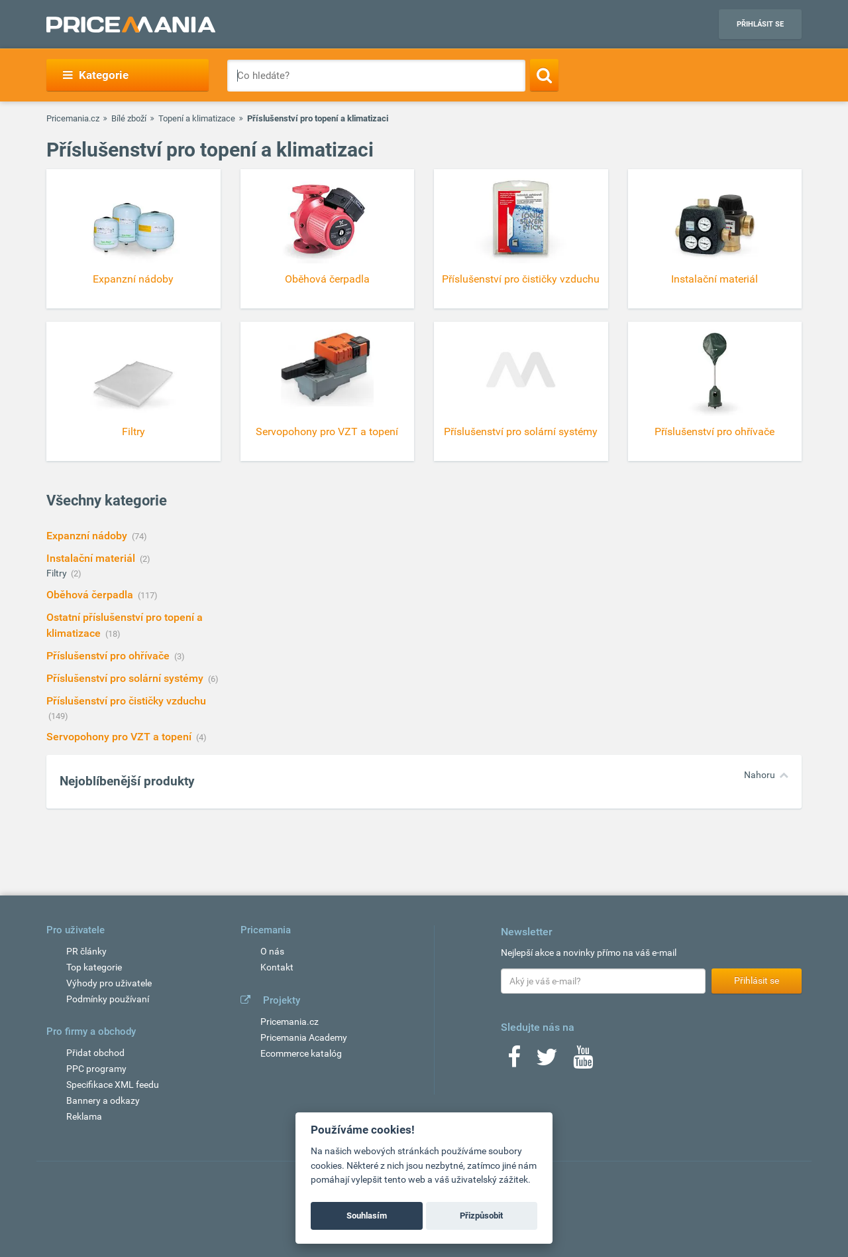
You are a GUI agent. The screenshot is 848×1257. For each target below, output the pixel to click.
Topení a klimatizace (196, 118)
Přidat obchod (95, 1052)
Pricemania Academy (303, 1037)
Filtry (57, 573)
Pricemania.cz (72, 118)
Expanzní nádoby (88, 535)
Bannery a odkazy (103, 1100)
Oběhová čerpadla (91, 594)
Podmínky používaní (107, 999)
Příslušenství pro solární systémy (126, 678)
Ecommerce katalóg (301, 1053)
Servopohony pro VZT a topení (120, 736)
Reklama (84, 1116)
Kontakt (276, 967)
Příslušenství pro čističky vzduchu (126, 701)
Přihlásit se (760, 24)
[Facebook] (514, 1061)
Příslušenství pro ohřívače (109, 655)
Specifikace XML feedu (112, 1084)
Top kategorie (94, 967)
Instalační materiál (92, 558)
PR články (86, 951)
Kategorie (96, 75)
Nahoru (759, 774)
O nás (272, 951)
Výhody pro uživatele (109, 983)
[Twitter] (546, 1061)
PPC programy (96, 1068)
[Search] (544, 75)
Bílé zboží (128, 118)
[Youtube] (583, 1061)
